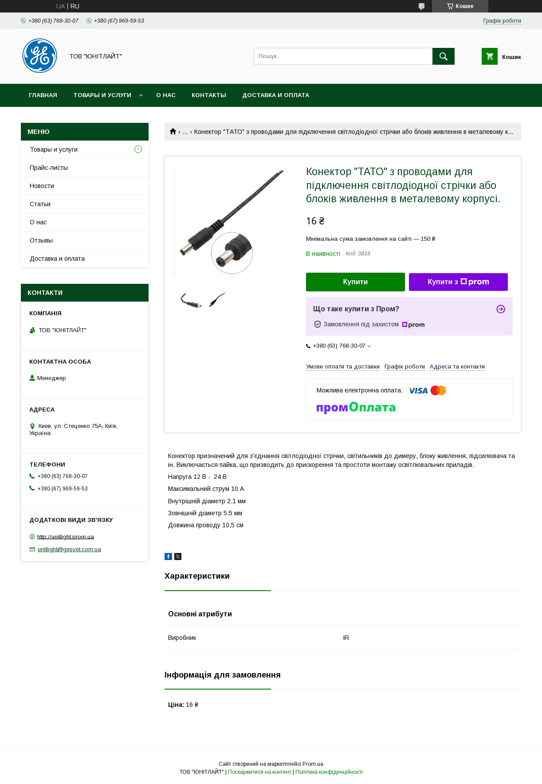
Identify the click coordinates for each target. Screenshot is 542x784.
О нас (166, 95)
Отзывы (41, 240)
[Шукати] (443, 56)
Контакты (209, 95)
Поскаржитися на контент (259, 772)
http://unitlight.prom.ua (65, 536)
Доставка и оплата (275, 95)
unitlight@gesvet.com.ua (69, 549)
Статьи (40, 204)
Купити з (458, 282)
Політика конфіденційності (329, 772)
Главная (43, 95)
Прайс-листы (49, 167)
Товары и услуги (102, 95)
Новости (42, 185)
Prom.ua (312, 764)
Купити (355, 282)
